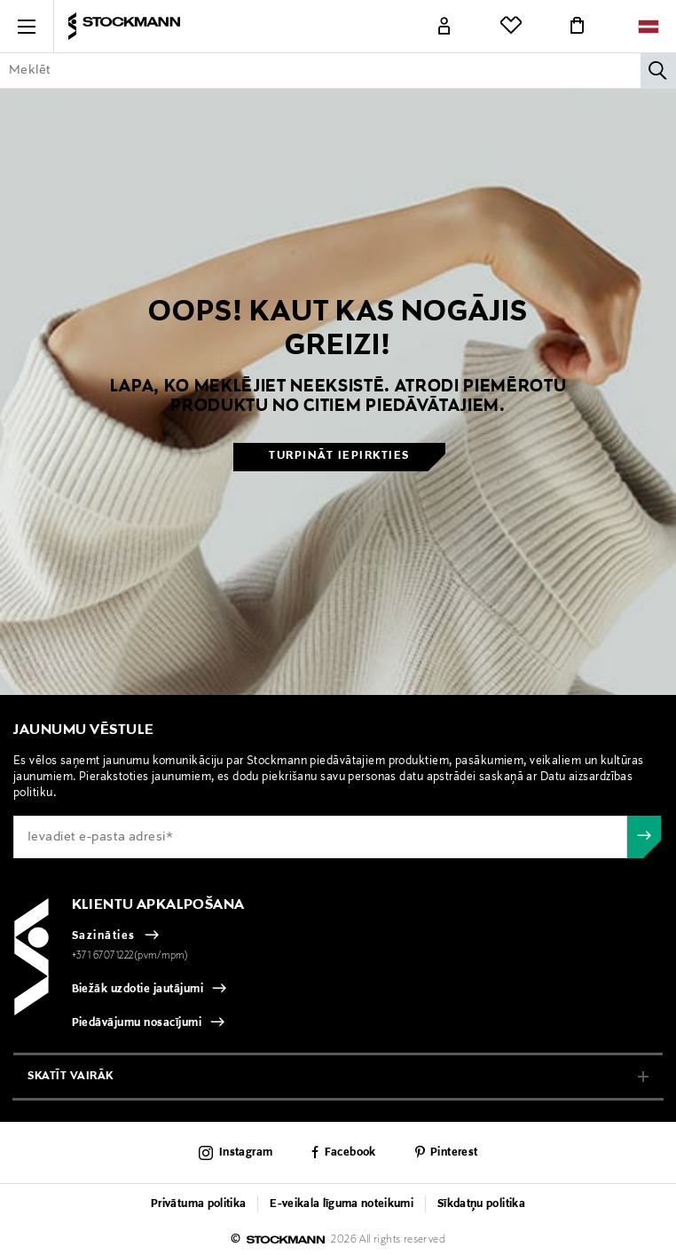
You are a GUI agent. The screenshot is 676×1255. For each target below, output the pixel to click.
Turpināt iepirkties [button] (339, 456)
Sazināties (104, 936)
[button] (26, 27)
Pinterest (453, 1153)
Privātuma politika (198, 1204)
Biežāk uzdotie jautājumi (138, 989)
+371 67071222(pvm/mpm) (130, 956)
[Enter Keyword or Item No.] (338, 70)
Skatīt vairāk (71, 1076)
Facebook (350, 1153)
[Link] (444, 26)
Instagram (245, 1153)
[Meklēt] (658, 70)
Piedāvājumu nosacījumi (137, 1023)
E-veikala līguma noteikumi (341, 1204)
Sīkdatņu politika (481, 1204)
